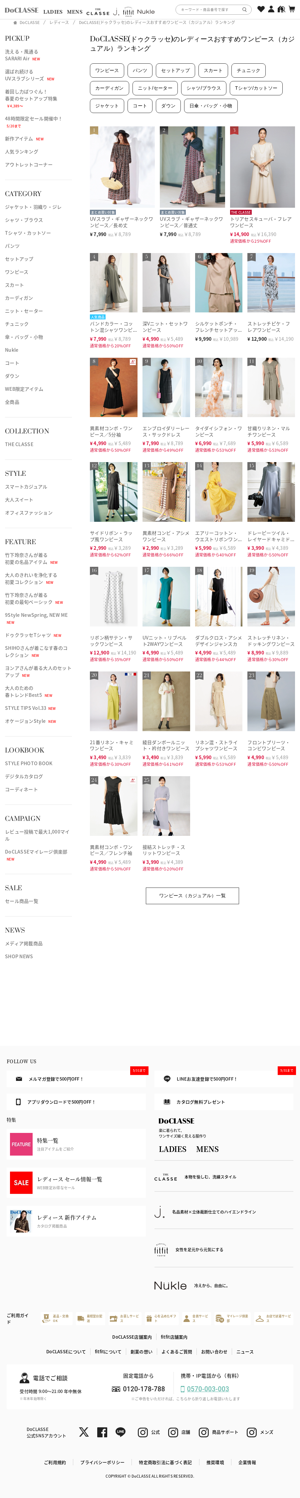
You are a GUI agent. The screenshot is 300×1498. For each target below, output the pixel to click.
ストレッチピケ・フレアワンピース (268, 326)
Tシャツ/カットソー (256, 88)
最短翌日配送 (90, 1318)
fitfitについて (108, 1351)
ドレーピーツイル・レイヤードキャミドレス (268, 538)
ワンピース (16, 271)
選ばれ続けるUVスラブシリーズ (30, 75)
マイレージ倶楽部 (232, 1318)
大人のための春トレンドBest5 (28, 691)
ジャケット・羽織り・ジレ (33, 206)
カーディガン (19, 297)
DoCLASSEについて (66, 1351)
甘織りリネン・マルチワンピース (268, 431)
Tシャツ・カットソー (28, 232)
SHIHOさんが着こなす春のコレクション (36, 651)
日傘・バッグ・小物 (210, 105)
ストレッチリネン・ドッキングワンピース (271, 640)
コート (12, 362)
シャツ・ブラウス (24, 219)
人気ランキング (21, 151)
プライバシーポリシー (102, 1462)
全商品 (12, 401)
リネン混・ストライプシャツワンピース (216, 745)
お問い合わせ (214, 1351)
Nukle (11, 349)
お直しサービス (124, 1318)
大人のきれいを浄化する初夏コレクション (31, 578)
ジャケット (107, 105)
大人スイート (19, 499)
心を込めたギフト (161, 1318)
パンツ (12, 245)
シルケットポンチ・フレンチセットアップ (216, 329)
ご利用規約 (55, 1462)
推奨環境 (215, 1462)
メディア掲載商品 (24, 943)
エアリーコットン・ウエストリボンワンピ (216, 538)
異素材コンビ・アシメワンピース (166, 535)
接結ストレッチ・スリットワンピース (164, 850)
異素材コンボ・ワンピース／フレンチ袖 (111, 850)
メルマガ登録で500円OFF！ (81, 1076)
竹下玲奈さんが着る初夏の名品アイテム (31, 558)
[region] (150, 9)
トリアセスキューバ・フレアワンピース (261, 221)
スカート (14, 284)
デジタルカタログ (24, 776)
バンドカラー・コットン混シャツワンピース (111, 329)
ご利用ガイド (18, 1318)
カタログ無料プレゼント (194, 1102)
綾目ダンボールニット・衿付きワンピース (166, 745)
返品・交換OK (55, 1318)
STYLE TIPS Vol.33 (30, 707)
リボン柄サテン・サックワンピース (111, 640)
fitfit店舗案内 (174, 1337)
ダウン (12, 375)
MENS (75, 11)
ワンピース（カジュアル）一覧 (192, 896)
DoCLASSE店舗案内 (132, 1337)
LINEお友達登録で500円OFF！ (228, 1076)
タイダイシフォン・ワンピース (218, 431)
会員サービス (195, 1318)
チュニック (17, 323)
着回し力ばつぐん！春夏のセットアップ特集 (31, 98)
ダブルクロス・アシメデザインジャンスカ (218, 640)
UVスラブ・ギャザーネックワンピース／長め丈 (121, 221)
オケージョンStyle (30, 720)
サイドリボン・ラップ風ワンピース (111, 535)
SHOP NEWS (19, 956)
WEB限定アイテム (24, 388)
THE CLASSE (19, 444)
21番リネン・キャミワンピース (112, 745)
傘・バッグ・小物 (24, 336)
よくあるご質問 (176, 1351)
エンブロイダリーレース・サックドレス (166, 431)
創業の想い (141, 1351)
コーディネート (21, 789)
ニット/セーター (155, 88)
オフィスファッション (29, 512)
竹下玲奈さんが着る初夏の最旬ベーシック (34, 598)
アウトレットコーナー (29, 164)
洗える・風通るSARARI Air (22, 55)
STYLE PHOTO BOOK (28, 763)
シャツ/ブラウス (203, 88)
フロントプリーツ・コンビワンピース (268, 745)
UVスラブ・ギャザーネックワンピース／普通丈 (191, 221)
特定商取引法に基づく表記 (165, 1462)
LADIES (53, 11)
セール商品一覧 (21, 901)
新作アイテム (24, 138)
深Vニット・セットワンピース (165, 326)
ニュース (245, 1351)
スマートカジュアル (26, 486)
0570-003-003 (208, 1389)
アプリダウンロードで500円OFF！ (56, 1102)
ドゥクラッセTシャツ (33, 634)
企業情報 (247, 1462)
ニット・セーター (24, 310)
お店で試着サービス (273, 1318)
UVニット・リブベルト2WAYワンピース (165, 640)
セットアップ (19, 258)
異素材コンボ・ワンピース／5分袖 (111, 431)
